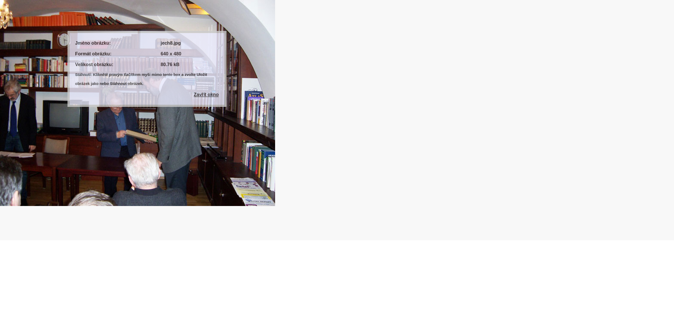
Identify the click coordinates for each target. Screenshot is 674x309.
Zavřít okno (206, 94)
